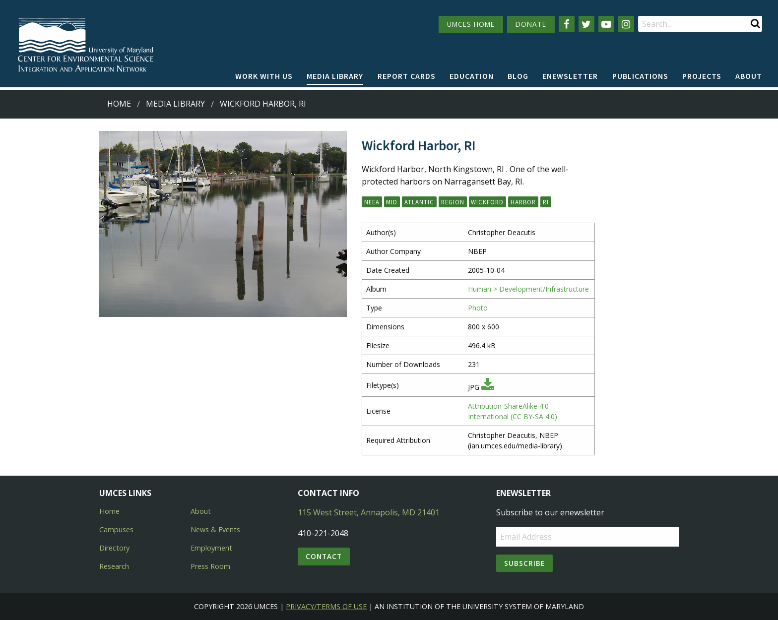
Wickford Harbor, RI (263, 103)
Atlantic (419, 202)
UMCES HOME (471, 24)
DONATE (531, 24)
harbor (523, 202)
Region (452, 202)
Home (119, 103)
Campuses (116, 529)
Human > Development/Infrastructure (528, 289)
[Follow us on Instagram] (626, 24)
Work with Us (264, 76)
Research (114, 566)
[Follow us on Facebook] (567, 24)
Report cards (407, 76)
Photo (478, 307)
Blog (518, 76)
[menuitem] (264, 76)
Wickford (487, 202)
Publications (640, 76)
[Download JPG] (487, 387)
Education (472, 76)
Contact (324, 556)
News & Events (215, 529)
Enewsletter (570, 76)
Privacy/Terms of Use (326, 606)
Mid (391, 202)
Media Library (335, 76)
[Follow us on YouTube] (606, 24)
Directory (114, 548)
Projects (701, 76)
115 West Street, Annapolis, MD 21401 (369, 512)
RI (546, 202)
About (748, 76)
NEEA (372, 202)
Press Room (210, 566)
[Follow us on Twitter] (586, 24)
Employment (211, 548)
